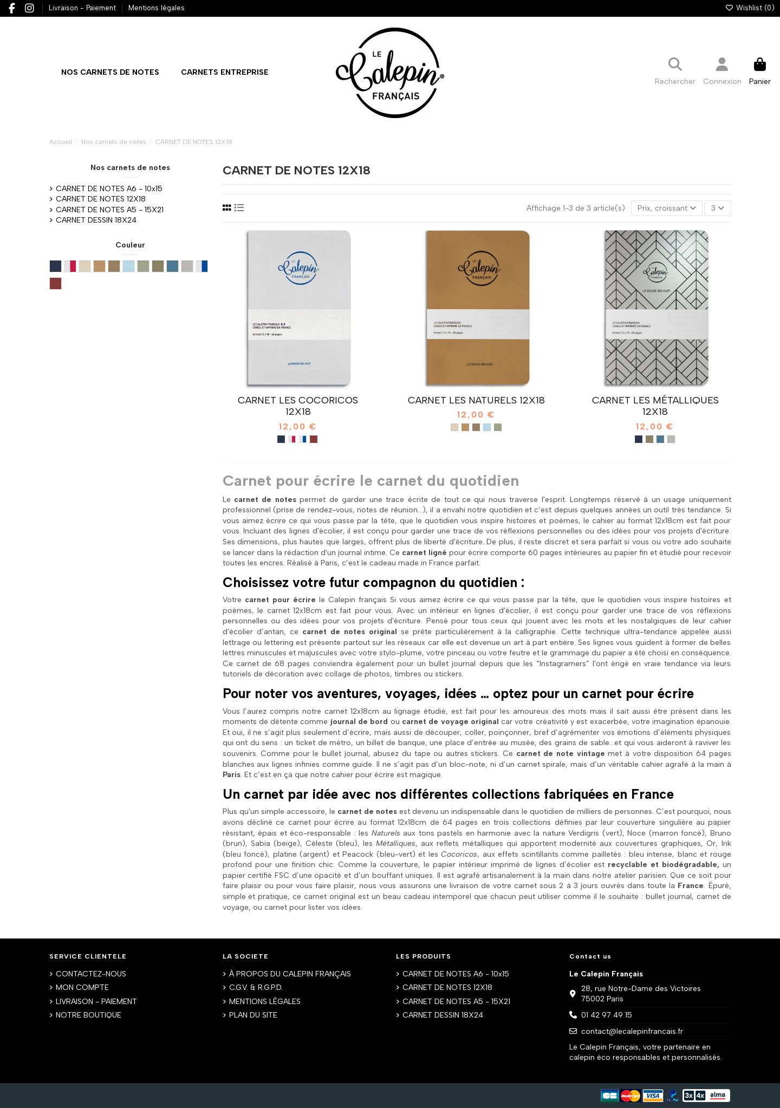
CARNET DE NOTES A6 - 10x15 (109, 188)
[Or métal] (649, 439)
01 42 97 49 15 (606, 1015)
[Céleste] (487, 427)
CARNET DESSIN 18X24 (96, 220)
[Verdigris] (498, 427)
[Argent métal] (671, 439)
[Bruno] (465, 427)
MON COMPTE (82, 987)
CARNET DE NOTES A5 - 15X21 (110, 209)
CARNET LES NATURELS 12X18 (476, 400)
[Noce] (476, 427)
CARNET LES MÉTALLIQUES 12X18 (655, 406)
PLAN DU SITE (253, 1015)
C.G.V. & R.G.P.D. (256, 987)
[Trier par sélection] (667, 208)
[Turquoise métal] (660, 439)
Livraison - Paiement (83, 8)
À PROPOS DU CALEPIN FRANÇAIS (290, 974)
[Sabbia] (454, 427)
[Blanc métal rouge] (292, 439)
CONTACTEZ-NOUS (91, 974)
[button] (225, 72)
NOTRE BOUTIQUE (88, 1015)
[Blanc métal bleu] (303, 439)
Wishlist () (749, 8)
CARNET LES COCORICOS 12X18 (298, 406)
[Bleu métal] (281, 439)
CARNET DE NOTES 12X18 (101, 199)
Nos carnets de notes (130, 167)
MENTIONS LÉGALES (265, 1001)
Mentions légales (156, 8)
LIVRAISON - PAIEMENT (96, 1001)
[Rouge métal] (313, 439)
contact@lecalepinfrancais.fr (632, 1031)
